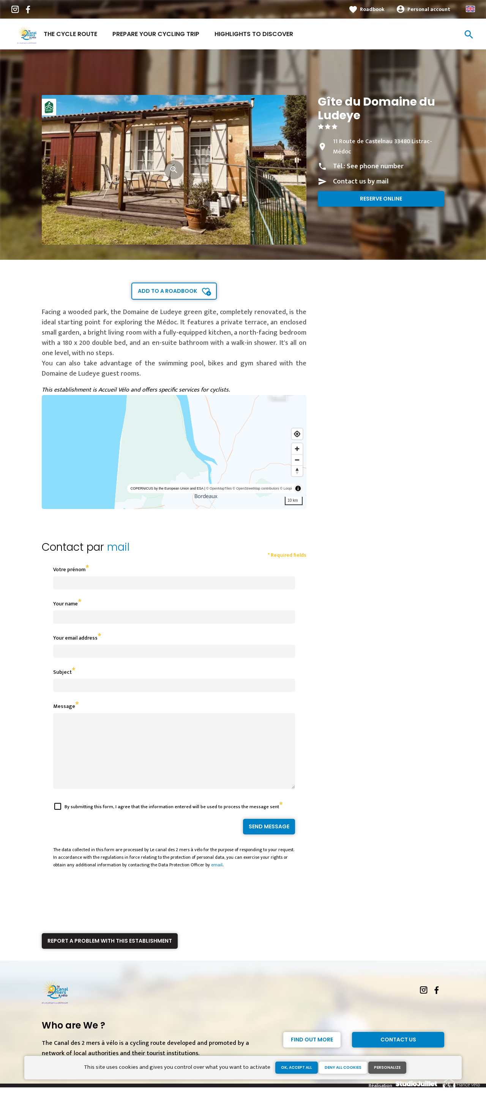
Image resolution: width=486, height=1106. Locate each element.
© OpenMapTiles (219, 488)
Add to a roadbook (167, 291)
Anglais (470, 9)
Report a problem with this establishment (109, 954)
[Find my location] (297, 433)
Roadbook (372, 9)
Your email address (75, 638)
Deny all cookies (343, 1067)
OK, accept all (296, 1067)
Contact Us (398, 1053)
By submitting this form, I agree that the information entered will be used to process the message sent (172, 820)
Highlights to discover (254, 34)
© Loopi (286, 488)
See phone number (375, 166)
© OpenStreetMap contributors (256, 488)
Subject (62, 672)
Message (64, 706)
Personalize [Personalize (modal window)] (387, 1067)
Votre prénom (69, 569)
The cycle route (70, 34)
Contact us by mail (360, 181)
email (216, 878)
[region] (174, 452)
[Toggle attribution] (298, 488)
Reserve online (381, 198)
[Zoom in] (297, 448)
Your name (65, 603)
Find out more (312, 1053)
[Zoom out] (297, 459)
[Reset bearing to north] (297, 470)
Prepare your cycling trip (155, 34)
